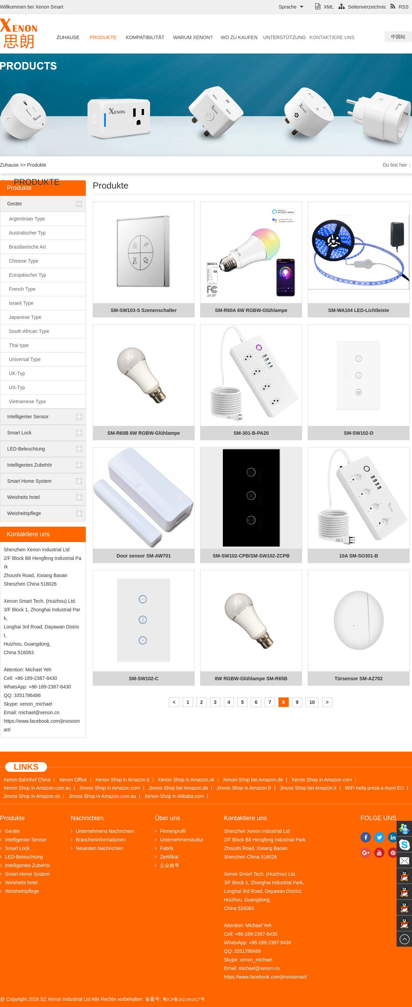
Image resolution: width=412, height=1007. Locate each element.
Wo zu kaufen (231, 37)
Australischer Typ (27, 233)
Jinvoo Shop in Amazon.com (109, 788)
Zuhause (67, 37)
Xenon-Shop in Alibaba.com (174, 796)
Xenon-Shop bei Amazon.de (253, 780)
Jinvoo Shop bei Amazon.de (178, 788)
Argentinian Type (27, 218)
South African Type (29, 331)
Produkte (101, 37)
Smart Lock (19, 432)
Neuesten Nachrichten (97, 848)
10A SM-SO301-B (358, 556)
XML (324, 7)
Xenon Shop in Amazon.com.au (37, 788)
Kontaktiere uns (313, 37)
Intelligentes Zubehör (29, 465)
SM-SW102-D (358, 433)
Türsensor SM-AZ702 (358, 678)
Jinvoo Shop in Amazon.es (31, 796)
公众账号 (167, 865)
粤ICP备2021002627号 (183, 999)
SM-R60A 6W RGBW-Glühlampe (251, 310)
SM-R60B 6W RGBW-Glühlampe (143, 433)
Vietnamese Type (27, 401)
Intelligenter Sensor (28, 416)
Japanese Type (25, 317)
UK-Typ (17, 373)
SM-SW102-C (143, 678)
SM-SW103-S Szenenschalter (143, 310)
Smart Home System (29, 481)
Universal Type (25, 359)
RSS (399, 7)
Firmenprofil (170, 831)
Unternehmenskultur (179, 839)
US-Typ (17, 387)
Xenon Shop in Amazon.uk (186, 780)
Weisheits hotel (23, 497)
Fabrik (164, 848)
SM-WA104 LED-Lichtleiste (358, 310)
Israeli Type (21, 303)
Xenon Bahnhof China (26, 780)
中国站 (398, 36)
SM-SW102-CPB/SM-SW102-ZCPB (251, 556)
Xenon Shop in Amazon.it (122, 780)
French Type (22, 289)
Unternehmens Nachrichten (102, 831)
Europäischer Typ (27, 275)
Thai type (19, 345)
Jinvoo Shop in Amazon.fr (244, 788)
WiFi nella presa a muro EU (374, 788)
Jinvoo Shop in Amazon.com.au (102, 796)
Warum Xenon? (187, 37)
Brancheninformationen (98, 839)
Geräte (14, 203)
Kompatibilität (141, 37)
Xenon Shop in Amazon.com (321, 780)
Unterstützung (271, 37)
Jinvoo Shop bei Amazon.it (308, 788)
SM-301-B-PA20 (250, 433)
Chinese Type (23, 261)
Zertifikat (167, 857)
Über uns (167, 818)
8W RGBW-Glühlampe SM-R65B (251, 678)
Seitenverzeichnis (362, 7)
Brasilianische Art (27, 247)
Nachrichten (87, 818)
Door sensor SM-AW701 (144, 556)
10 (312, 702)
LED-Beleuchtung (26, 449)
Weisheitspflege (24, 513)
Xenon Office (73, 780)
